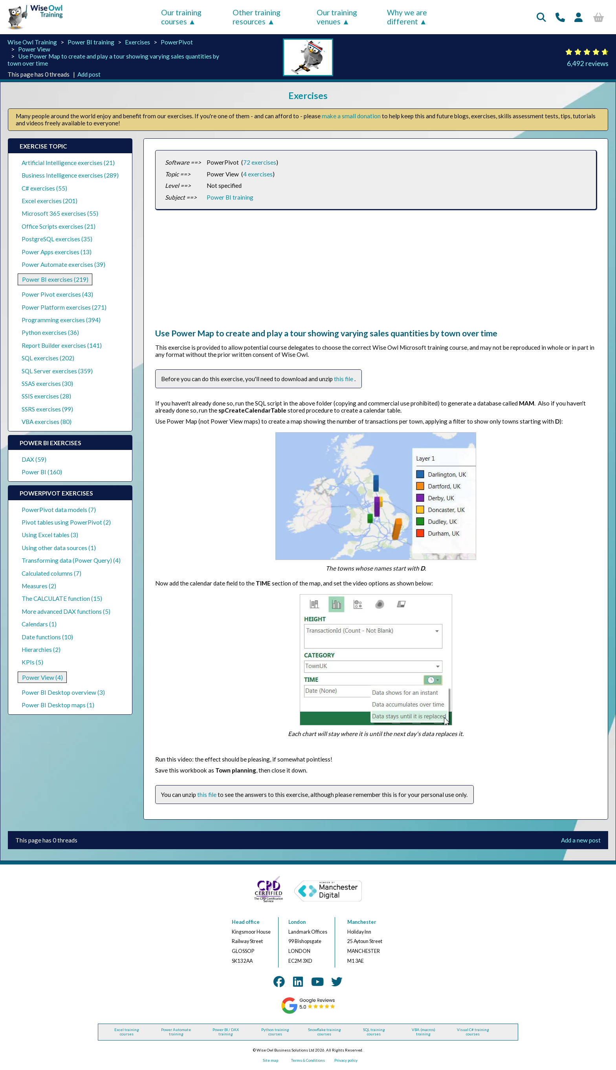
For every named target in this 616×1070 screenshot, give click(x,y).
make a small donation (351, 115)
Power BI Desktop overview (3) (63, 692)
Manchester (361, 922)
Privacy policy (346, 1060)
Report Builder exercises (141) (62, 345)
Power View (34, 49)
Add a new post (581, 840)
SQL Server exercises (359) (57, 370)
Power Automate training (176, 1032)
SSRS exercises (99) (47, 409)
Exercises (137, 42)
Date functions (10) (47, 637)
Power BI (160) (42, 471)
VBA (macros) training (423, 1032)
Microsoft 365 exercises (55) (60, 213)
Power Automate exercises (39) (63, 264)
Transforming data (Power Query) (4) (71, 560)
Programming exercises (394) (61, 319)
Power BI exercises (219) (55, 279)
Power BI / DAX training (226, 1032)
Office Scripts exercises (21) (58, 226)
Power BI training (91, 42)
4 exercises (258, 174)
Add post (89, 74)
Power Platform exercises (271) (64, 307)
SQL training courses (374, 1032)
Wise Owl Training (32, 42)
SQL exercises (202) (48, 358)
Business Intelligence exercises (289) (70, 175)
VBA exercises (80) (47, 421)
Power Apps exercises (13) (57, 251)
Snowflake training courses (324, 1032)
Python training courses (275, 1032)
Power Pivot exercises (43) (57, 294)
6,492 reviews (588, 63)
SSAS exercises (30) (47, 383)
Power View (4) (42, 677)
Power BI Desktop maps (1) (58, 704)
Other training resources (256, 17)
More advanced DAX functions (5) (66, 611)
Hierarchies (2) (41, 649)
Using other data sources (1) (59, 547)
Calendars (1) (39, 624)
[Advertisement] (375, 273)
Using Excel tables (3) (50, 534)
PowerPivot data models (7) (59, 509)
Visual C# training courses (473, 1032)
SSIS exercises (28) (46, 396)
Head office (246, 922)
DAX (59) (34, 459)
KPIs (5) (32, 662)
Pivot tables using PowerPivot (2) (66, 522)
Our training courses (181, 17)
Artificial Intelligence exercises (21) (68, 162)
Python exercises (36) (50, 332)
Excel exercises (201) (49, 200)
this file (344, 378)
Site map (270, 1060)
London (297, 922)
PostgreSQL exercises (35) (57, 238)
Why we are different (407, 17)
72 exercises (259, 162)
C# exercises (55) (44, 188)
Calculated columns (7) (51, 573)
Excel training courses (126, 1032)
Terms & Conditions (308, 1060)
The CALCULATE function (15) (62, 598)
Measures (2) (39, 585)
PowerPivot (177, 42)
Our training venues (337, 17)
